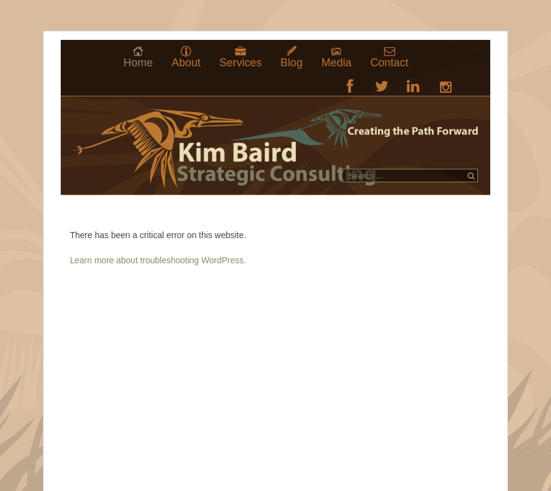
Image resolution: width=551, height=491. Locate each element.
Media (337, 62)
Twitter (382, 86)
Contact (390, 62)
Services (240, 62)
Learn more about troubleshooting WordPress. (158, 260)
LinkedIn (413, 86)
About (186, 62)
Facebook (350, 86)
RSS (445, 86)
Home (138, 62)
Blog (291, 62)
